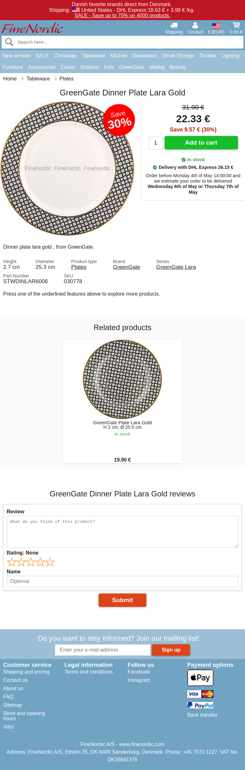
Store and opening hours (24, 716)
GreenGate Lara (176, 267)
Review (15, 511)
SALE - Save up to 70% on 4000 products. (123, 15)
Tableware (93, 55)
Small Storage (178, 55)
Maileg (157, 67)
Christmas (65, 55)
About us (13, 688)
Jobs (8, 726)
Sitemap (12, 705)
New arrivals (17, 55)
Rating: (23, 552)
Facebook (139, 672)
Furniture (13, 67)
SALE (42, 55)
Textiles (207, 55)
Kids (109, 67)
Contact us (15, 680)
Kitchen (118, 55)
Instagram (139, 680)
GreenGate (131, 67)
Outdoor (90, 67)
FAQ (8, 696)
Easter (68, 67)
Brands (178, 67)
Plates (78, 267)
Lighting (231, 55)
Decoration (144, 55)
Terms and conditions (88, 672)
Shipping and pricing (26, 672)
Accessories (42, 67)
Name (14, 571)
